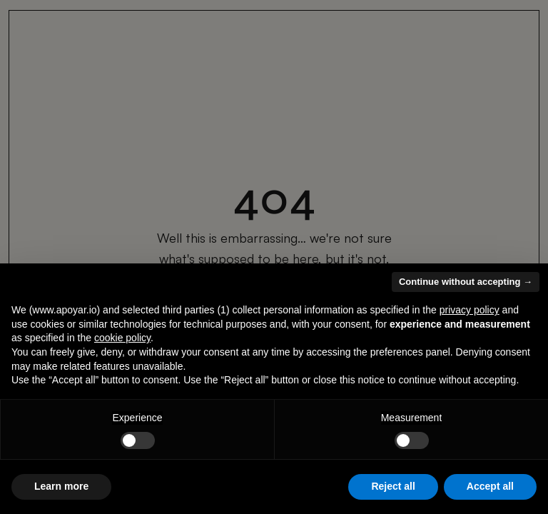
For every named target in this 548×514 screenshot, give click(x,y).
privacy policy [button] (469, 310)
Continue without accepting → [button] (465, 281)
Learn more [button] (61, 486)
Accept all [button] (490, 486)
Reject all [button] (393, 486)
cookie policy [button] (122, 337)
